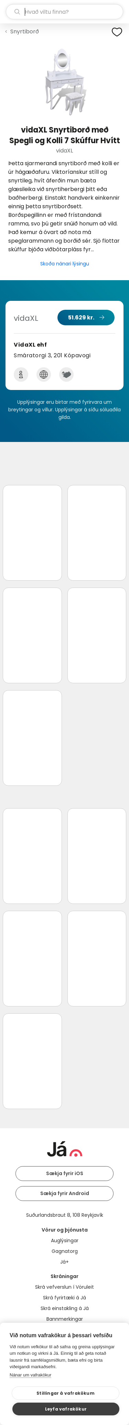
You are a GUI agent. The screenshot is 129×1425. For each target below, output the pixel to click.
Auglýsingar (64, 1240)
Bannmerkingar (64, 1319)
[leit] (64, 11)
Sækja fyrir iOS (64, 1173)
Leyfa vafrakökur (66, 1409)
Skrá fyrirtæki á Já (64, 1297)
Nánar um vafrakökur (30, 1375)
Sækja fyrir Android (64, 1193)
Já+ (64, 1261)
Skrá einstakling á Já (65, 1308)
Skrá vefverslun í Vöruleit (64, 1287)
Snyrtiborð (24, 31)
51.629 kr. (81, 317)
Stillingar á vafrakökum (65, 1393)
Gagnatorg (65, 1251)
